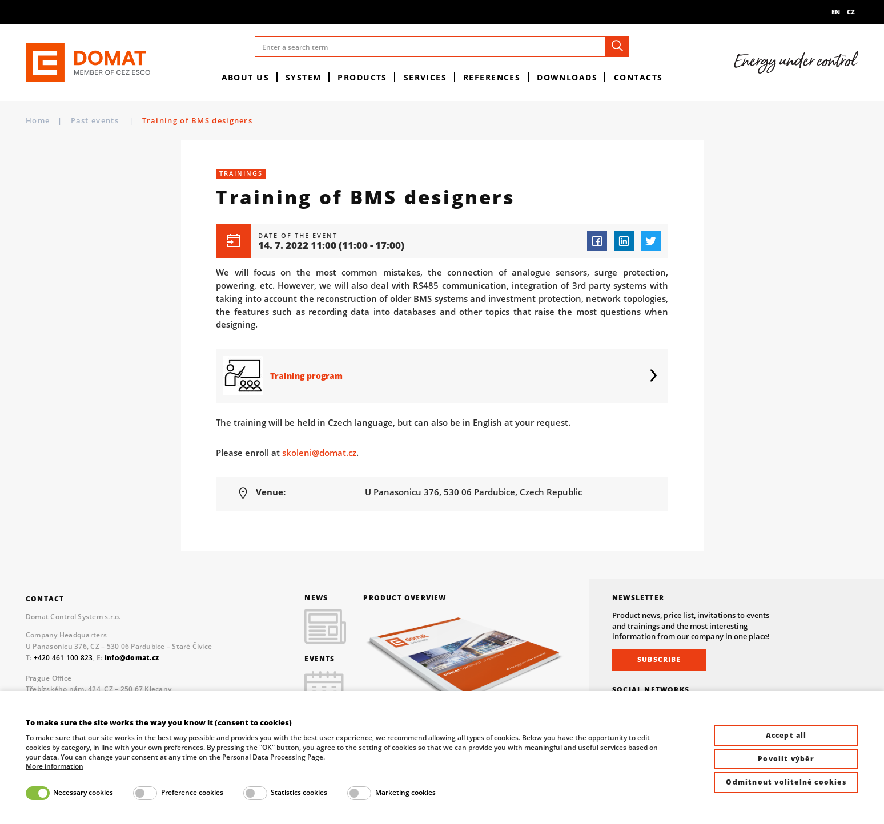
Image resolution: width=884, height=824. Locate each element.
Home (38, 120)
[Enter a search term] (442, 46)
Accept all (786, 735)
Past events (96, 120)
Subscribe (659, 659)
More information (54, 766)
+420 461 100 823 (63, 658)
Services (425, 77)
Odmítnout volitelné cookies (786, 782)
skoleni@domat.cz (319, 452)
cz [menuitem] (851, 11)
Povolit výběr (786, 759)
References (491, 77)
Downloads (567, 77)
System (304, 77)
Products (362, 77)
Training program (306, 375)
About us (246, 77)
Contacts (638, 77)
